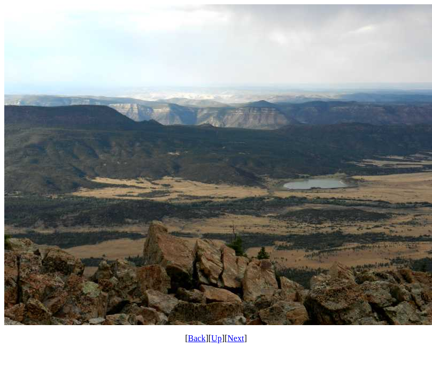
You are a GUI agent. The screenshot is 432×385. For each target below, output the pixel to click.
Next (235, 338)
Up (216, 338)
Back (197, 338)
